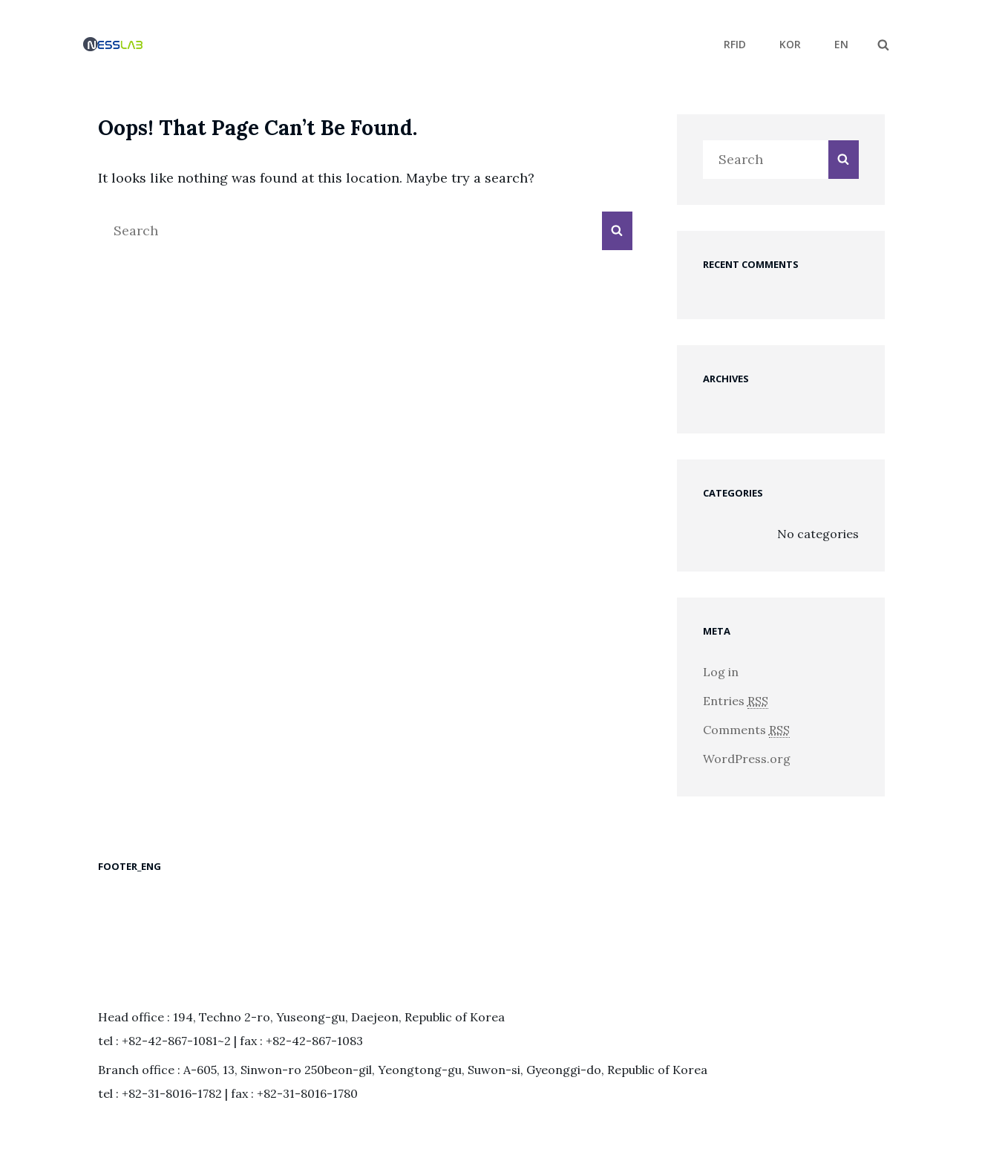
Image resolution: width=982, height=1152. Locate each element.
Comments (746, 730)
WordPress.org (746, 758)
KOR (790, 44)
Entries (735, 701)
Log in (721, 671)
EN (841, 44)
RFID (735, 44)
